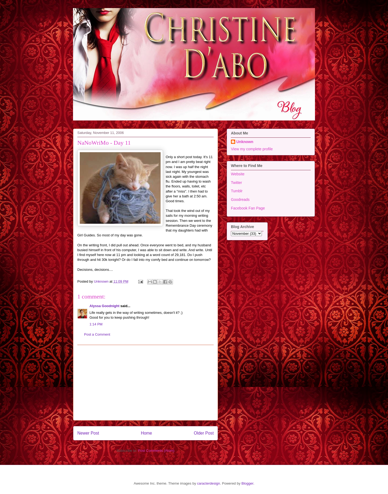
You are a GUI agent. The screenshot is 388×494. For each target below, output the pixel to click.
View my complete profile (252, 149)
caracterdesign (208, 483)
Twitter (236, 182)
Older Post (204, 433)
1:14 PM (95, 324)
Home (146, 433)
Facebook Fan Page (248, 208)
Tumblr (236, 191)
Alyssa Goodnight (104, 306)
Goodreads (240, 199)
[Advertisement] (145, 382)
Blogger (247, 483)
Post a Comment (97, 334)
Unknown (244, 142)
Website (237, 174)
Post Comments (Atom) (156, 451)
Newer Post (88, 433)
